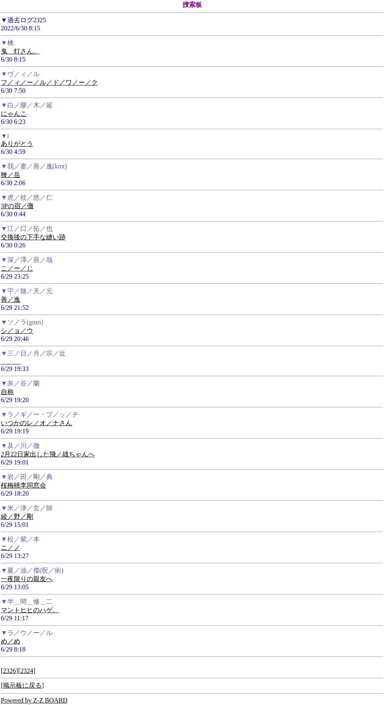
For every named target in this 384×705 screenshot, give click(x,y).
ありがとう (17, 143)
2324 (26, 670)
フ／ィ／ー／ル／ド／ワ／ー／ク (49, 82)
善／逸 (10, 299)
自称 (7, 391)
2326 (9, 670)
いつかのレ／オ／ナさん (36, 423)
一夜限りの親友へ (27, 578)
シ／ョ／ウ (17, 330)
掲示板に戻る (22, 685)
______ (10, 361)
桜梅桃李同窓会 (23, 485)
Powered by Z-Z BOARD (34, 700)
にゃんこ (14, 113)
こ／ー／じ (17, 268)
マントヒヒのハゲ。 (30, 610)
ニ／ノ (10, 547)
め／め (10, 641)
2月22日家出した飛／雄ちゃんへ (48, 454)
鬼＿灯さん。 (20, 51)
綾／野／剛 (17, 516)
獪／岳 (10, 174)
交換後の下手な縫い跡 (33, 237)
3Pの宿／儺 (17, 205)
